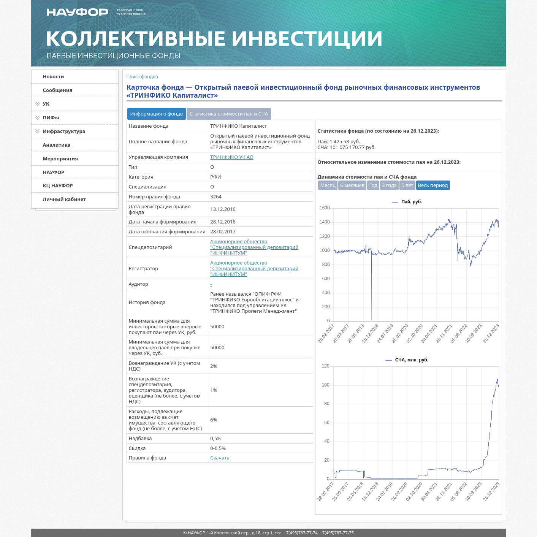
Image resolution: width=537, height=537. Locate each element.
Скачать (219, 457)
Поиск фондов (142, 76)
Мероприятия (60, 158)
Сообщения (58, 90)
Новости (53, 76)
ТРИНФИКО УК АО (231, 157)
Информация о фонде (156, 113)
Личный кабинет (64, 199)
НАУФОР (54, 172)
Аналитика (57, 144)
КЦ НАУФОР (58, 185)
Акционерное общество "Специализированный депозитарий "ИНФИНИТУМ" (254, 247)
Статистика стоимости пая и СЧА (229, 113)
